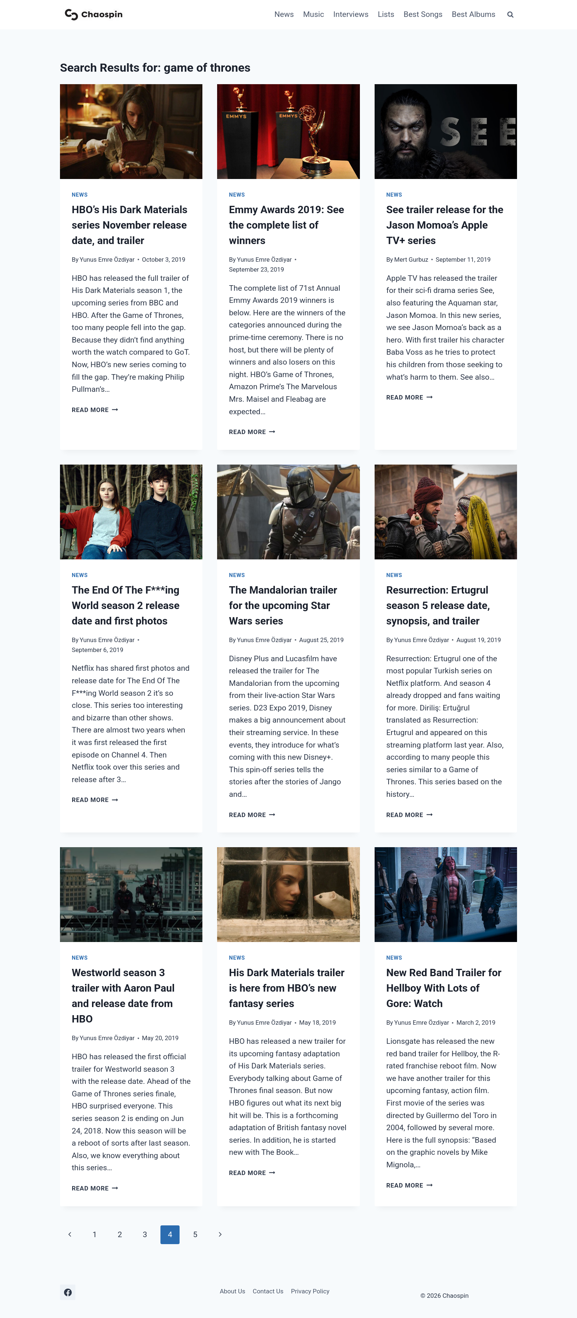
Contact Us (268, 1291)
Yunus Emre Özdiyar (107, 259)
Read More (95, 409)
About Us (232, 1291)
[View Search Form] (510, 14)
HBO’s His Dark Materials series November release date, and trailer (129, 225)
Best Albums (474, 14)
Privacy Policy (310, 1291)
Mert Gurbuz (411, 259)
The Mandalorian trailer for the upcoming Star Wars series (283, 605)
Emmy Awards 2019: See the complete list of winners (286, 225)
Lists (386, 14)
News (284, 14)
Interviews (351, 14)
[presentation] (131, 131)
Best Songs (423, 14)
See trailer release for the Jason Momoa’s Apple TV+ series (444, 225)
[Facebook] (67, 1292)
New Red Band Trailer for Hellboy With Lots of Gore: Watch (444, 988)
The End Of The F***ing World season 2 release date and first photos (126, 605)
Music (313, 14)
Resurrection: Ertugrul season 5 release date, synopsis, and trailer (438, 605)
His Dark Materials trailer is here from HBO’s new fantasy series (286, 988)
